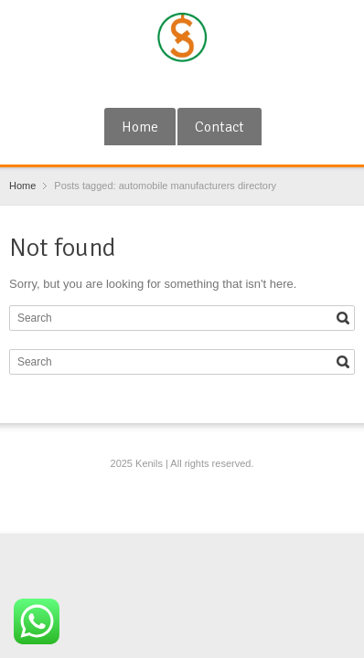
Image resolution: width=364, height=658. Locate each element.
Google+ (155, 85)
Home (140, 127)
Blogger (214, 85)
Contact (219, 127)
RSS (185, 85)
